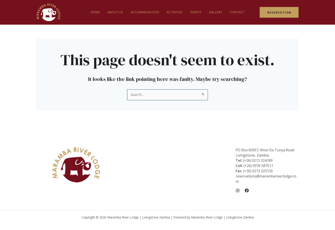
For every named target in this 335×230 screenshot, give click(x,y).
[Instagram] (238, 191)
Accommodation (146, 12)
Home (99, 12)
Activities (174, 12)
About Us (118, 12)
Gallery (212, 12)
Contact (232, 12)
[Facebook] (247, 191)
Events (194, 12)
